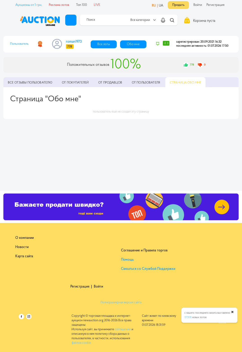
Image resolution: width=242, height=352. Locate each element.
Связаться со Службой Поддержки (148, 269)
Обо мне (133, 44)
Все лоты (103, 44)
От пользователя (146, 82)
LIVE (97, 5)
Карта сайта (24, 256)
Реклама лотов (59, 5)
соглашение (123, 329)
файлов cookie (81, 343)
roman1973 (74, 42)
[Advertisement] (121, 154)
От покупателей (75, 82)
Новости (22, 247)
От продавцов (110, 82)
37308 (187, 317)
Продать (178, 5)
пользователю (30, 82)
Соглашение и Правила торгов (144, 250)
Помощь (127, 260)
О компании (24, 238)
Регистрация (215, 5)
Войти (197, 5)
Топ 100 (81, 5)
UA (161, 5)
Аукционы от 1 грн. (28, 5)
